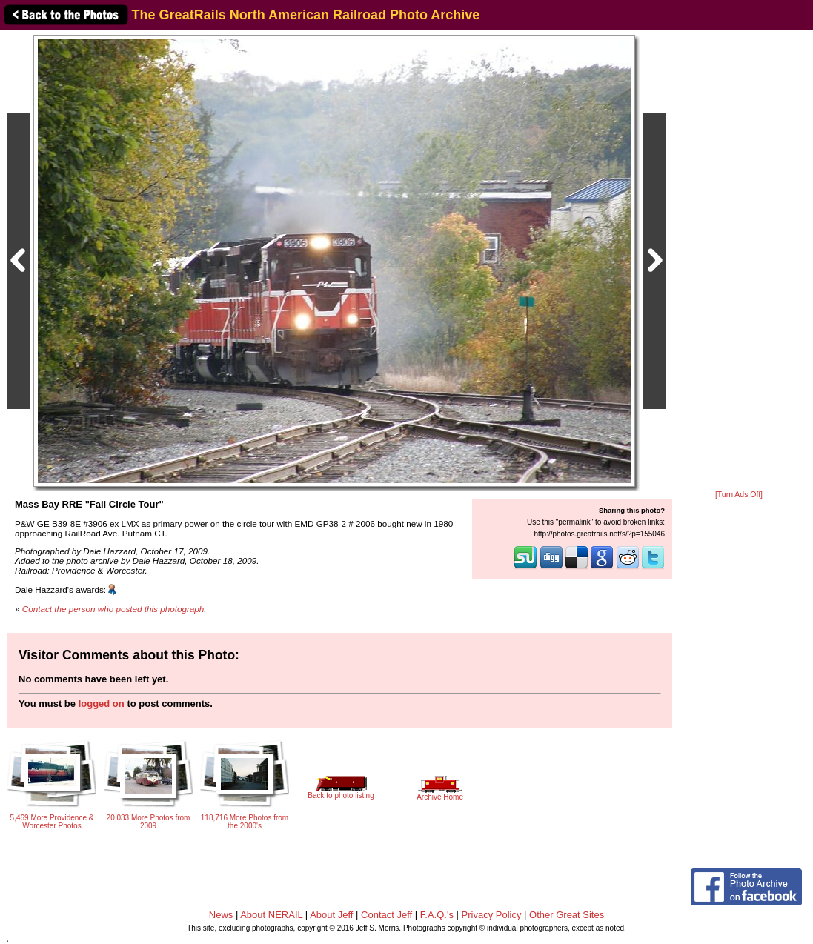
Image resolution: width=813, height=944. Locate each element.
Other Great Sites (566, 914)
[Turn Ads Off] (739, 495)
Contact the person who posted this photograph (113, 609)
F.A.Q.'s (437, 914)
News (221, 914)
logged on (102, 703)
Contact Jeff (386, 914)
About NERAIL (271, 914)
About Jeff (331, 914)
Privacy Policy (492, 914)
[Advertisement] (739, 261)
